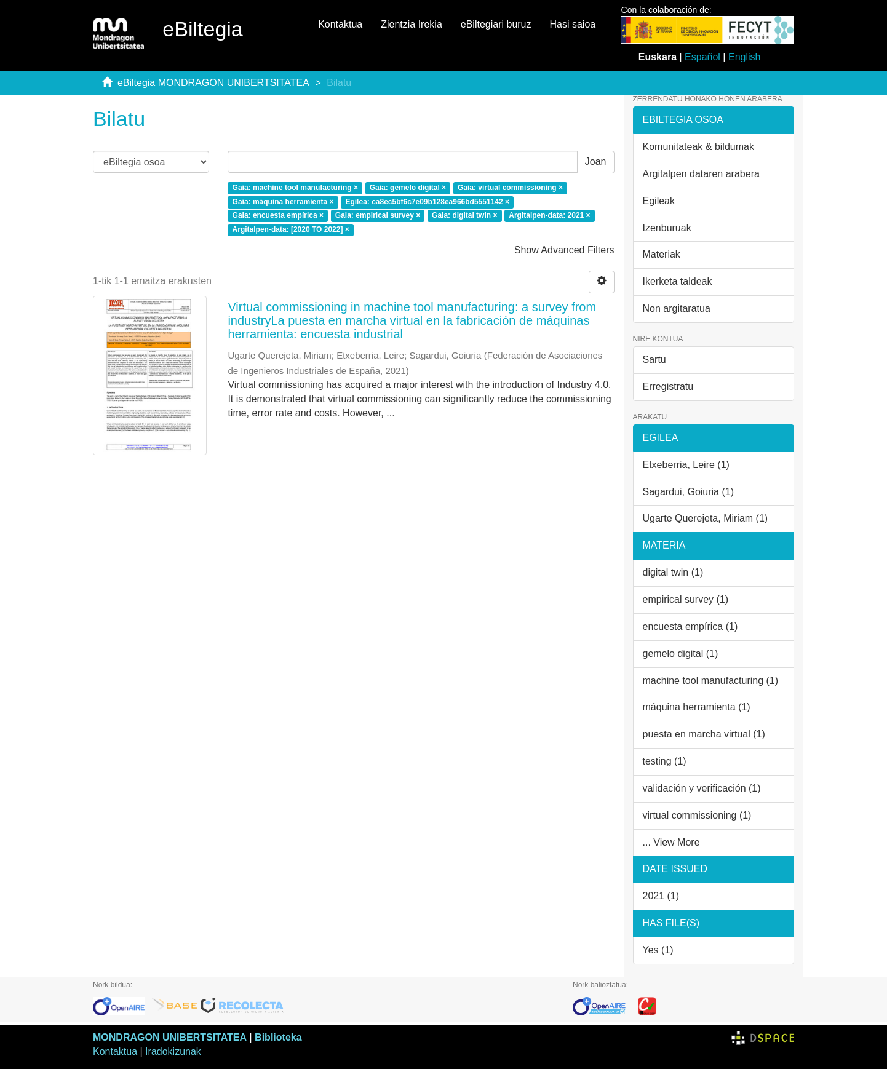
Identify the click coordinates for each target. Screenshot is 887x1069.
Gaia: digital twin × (464, 216)
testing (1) (664, 761)
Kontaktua (340, 24)
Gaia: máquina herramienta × (283, 201)
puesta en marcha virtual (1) (704, 734)
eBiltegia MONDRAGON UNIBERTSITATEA (213, 82)
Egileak (659, 201)
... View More (671, 842)
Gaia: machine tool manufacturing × (295, 187)
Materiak (661, 254)
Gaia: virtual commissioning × (510, 187)
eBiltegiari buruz (496, 24)
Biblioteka (278, 1037)
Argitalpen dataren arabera (701, 174)
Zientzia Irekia (411, 24)
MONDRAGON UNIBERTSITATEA (170, 1037)
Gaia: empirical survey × (377, 216)
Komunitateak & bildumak (698, 146)
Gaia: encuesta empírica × (278, 216)
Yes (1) (658, 950)
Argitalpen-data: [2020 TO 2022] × (291, 230)
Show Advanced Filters (564, 250)
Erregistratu (668, 386)
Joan (596, 161)
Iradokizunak (173, 1051)
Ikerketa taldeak (677, 281)
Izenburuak (667, 228)
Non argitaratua (676, 308)
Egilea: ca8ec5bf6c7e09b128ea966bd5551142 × (427, 201)
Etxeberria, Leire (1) (686, 464)
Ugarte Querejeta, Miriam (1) (705, 518)
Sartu (654, 359)
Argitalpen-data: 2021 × (549, 216)
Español (702, 57)
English (744, 57)
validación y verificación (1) (702, 788)
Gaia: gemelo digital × (408, 187)
